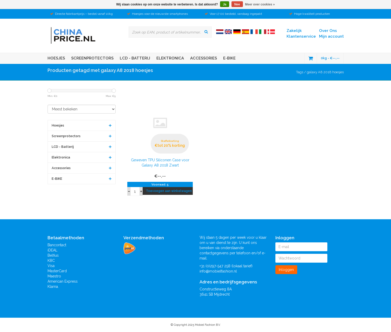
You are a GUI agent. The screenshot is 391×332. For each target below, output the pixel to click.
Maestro (54, 276)
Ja (224, 4)
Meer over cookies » (260, 4)
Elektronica (170, 58)
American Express (63, 281)
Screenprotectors (92, 58)
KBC (51, 260)
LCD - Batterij (135, 58)
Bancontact (57, 245)
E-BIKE (229, 58)
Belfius (53, 255)
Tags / (301, 72)
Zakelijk (294, 30)
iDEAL (52, 250)
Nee (237, 4)
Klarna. (53, 286)
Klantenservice (301, 36)
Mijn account (331, 36)
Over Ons (328, 30)
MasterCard (57, 271)
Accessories (203, 58)
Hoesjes (56, 58)
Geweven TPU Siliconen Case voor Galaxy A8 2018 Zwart (160, 162)
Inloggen (286, 270)
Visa (51, 266)
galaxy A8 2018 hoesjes (325, 72)
